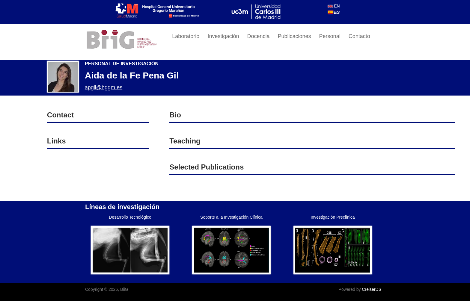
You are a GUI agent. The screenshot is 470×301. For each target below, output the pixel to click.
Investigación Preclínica (333, 217)
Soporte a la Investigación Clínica (231, 217)
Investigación (223, 36)
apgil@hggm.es (103, 87)
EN (334, 6)
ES (334, 12)
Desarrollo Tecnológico (130, 217)
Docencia (258, 36)
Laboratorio (185, 36)
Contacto (359, 36)
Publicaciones (294, 36)
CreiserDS (371, 289)
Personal (330, 36)
